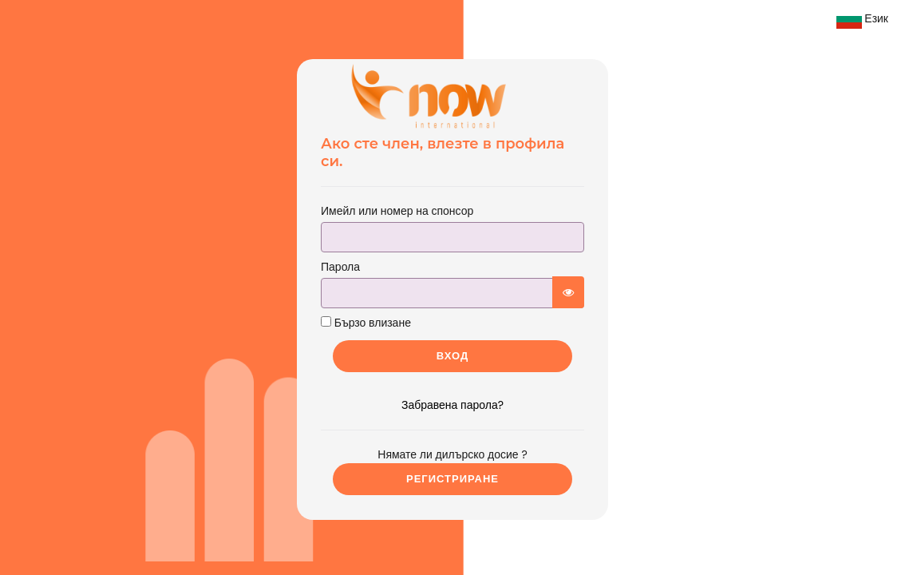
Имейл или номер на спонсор (397, 211)
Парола (340, 267)
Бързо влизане (366, 323)
